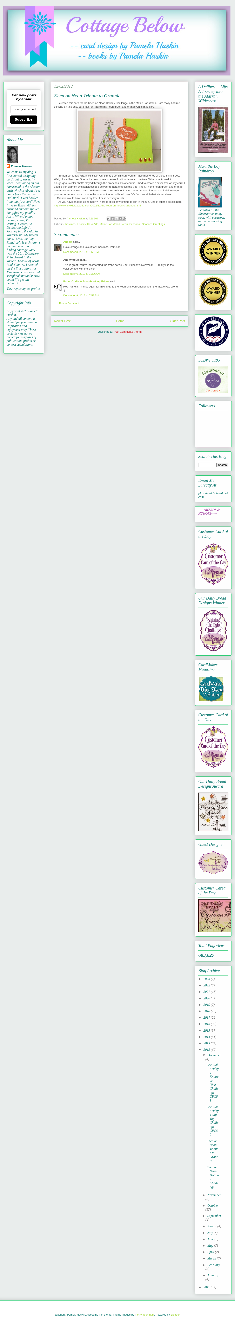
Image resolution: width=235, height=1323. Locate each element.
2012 (207, 1049)
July (210, 1233)
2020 (207, 998)
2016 (207, 1024)
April (211, 1252)
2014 (207, 1037)
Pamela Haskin (21, 166)
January (212, 1275)
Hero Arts (92, 224)
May (210, 1245)
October (212, 1205)
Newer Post (62, 321)
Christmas (69, 224)
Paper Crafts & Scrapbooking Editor (86, 281)
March (212, 1258)
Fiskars (81, 224)
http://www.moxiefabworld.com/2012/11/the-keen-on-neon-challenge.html (97, 205)
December (214, 1055)
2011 (207, 1287)
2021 (207, 991)
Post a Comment (69, 303)
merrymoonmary (144, 1314)
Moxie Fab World (110, 224)
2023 (207, 979)
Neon (124, 224)
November (214, 1195)
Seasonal (134, 224)
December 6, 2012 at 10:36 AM (81, 273)
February (213, 1265)
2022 (207, 985)
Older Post (177, 321)
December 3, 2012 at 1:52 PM (81, 251)
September (214, 1216)
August (212, 1226)
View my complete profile (23, 288)
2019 (207, 1004)
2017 (207, 1017)
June (210, 1239)
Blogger (175, 1314)
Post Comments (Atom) (128, 331)
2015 (207, 1030)
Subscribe (24, 119)
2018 (207, 1011)
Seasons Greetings (153, 224)
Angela (67, 241)
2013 (207, 1043)
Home (120, 321)
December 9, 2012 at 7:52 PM (81, 295)
